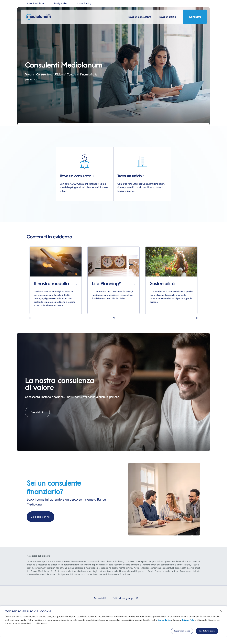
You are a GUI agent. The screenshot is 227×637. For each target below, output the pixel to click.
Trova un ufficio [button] (167, 17)
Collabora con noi (42, 516)
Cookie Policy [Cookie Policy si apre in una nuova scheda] (164, 620)
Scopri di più (40, 412)
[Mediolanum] (39, 17)
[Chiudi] (220, 611)
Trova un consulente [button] (139, 17)
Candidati (195, 17)
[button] (197, 318)
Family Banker (60, 3)
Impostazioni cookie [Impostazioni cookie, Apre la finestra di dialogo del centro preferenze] (182, 631)
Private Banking (84, 3)
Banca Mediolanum (36, 3)
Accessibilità (100, 598)
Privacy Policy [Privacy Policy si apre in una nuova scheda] (188, 620)
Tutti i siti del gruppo (126, 598)
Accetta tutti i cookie (207, 631)
